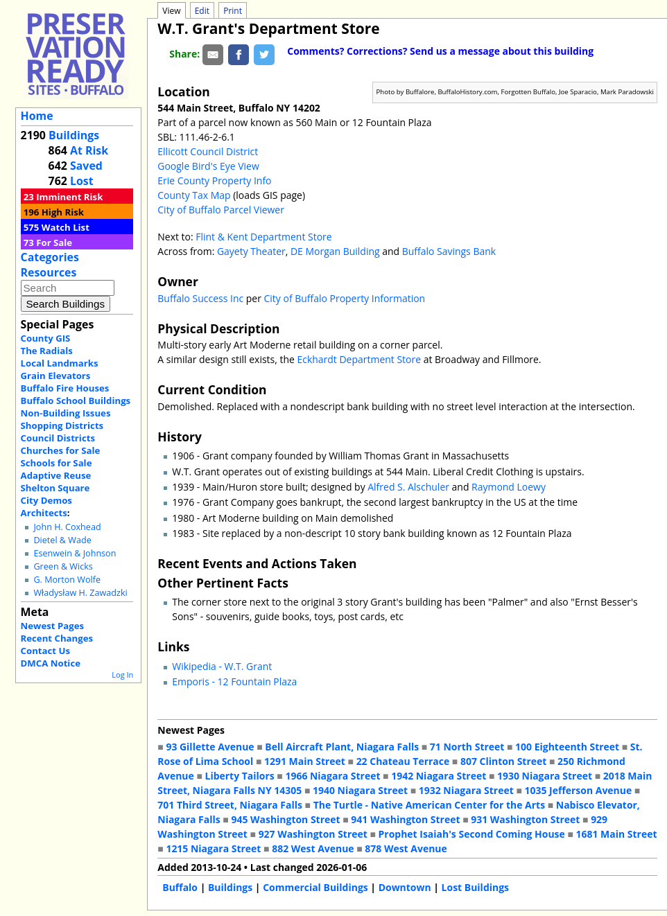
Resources (49, 272)
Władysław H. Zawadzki (80, 593)
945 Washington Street (285, 819)
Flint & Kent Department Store (263, 236)
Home (37, 115)
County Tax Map (193, 195)
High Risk (63, 212)
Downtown (405, 887)
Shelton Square (55, 488)
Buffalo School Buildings (76, 400)
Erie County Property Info (214, 180)
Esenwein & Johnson (74, 553)
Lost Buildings (475, 887)
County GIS (46, 338)
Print (232, 11)
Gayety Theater (251, 251)
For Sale (54, 242)
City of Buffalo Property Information (345, 298)
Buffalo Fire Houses (65, 388)
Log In (122, 674)
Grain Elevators (56, 375)
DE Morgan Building (336, 251)
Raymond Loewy (508, 486)
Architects (44, 513)
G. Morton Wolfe (67, 579)
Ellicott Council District (207, 151)
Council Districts (58, 438)
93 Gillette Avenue (210, 746)
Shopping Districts (62, 425)
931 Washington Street (525, 819)
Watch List (65, 227)
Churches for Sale (61, 450)
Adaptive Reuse (56, 475)
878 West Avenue (406, 848)
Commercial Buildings (315, 887)
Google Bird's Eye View (208, 166)
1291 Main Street (304, 761)
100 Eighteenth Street (567, 746)
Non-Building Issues (66, 413)
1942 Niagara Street (438, 775)
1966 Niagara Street (332, 775)
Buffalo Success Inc (200, 298)
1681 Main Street (616, 833)
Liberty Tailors (239, 775)
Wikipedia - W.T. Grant (222, 666)
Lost (82, 180)
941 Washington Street (405, 819)
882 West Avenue (313, 848)
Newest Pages (52, 625)
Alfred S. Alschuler (408, 486)
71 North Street (467, 746)
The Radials (47, 350)
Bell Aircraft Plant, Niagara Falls (342, 746)
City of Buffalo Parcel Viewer (220, 209)
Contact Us (45, 650)
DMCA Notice (50, 663)
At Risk (89, 150)
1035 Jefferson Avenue (578, 790)
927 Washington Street (313, 833)
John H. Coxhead (67, 527)
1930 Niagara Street (544, 775)
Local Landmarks (59, 363)
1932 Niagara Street (466, 790)
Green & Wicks (62, 566)
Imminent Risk (69, 197)
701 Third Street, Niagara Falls (229, 804)
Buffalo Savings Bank (449, 251)
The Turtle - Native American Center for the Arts (429, 804)
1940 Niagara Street (360, 790)
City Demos (46, 500)
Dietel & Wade (62, 540)
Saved (86, 165)
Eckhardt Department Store (359, 359)
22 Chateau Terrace (403, 761)
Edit (202, 11)
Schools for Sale (56, 463)
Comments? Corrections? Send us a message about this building (440, 51)
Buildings (74, 135)
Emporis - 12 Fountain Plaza (234, 681)
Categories (50, 257)
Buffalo (180, 887)
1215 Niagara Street (213, 848)
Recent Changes (57, 638)
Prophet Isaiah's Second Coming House (472, 833)
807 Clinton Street (503, 761)
